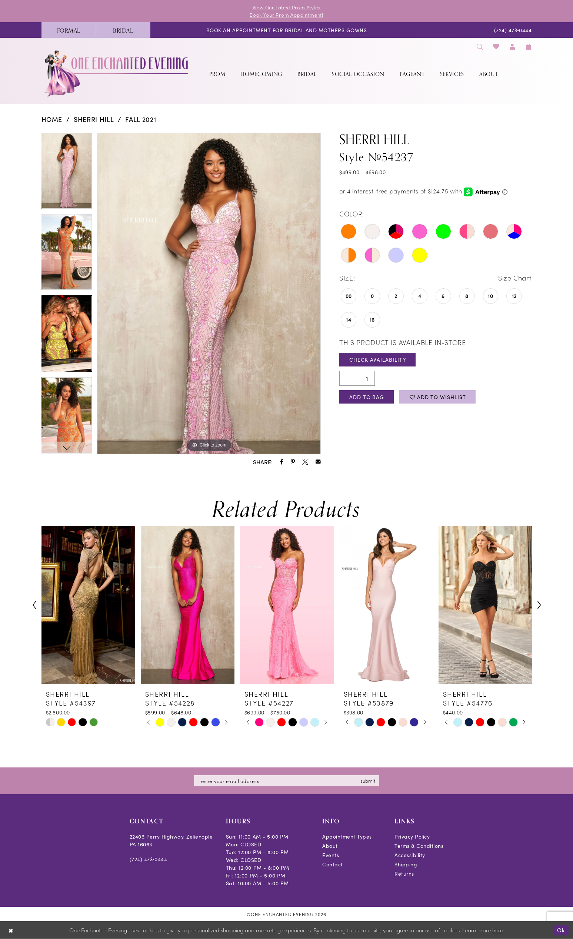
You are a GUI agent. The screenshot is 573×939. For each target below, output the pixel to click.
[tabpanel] (66, 173)
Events (330, 855)
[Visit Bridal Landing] (123, 30)
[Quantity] (357, 378)
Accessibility (409, 855)
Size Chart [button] (515, 277)
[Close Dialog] (10, 930)
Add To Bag (366, 397)
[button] (512, 46)
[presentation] (88, 605)
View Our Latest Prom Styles (287, 7)
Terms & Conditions (418, 845)
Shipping (405, 864)
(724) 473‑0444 (148, 859)
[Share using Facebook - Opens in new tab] (281, 462)
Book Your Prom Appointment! (286, 14)
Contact (332, 864)
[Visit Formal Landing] (68, 30)
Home (52, 119)
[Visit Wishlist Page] (496, 46)
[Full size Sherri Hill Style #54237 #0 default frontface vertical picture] (208, 293)
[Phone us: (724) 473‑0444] (513, 30)
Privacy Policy (412, 836)
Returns (404, 873)
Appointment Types (347, 836)
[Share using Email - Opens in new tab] (318, 461)
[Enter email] (286, 780)
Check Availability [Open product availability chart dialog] (377, 359)
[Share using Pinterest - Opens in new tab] (293, 462)
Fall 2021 (140, 119)
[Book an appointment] (286, 30)
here (497, 930)
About (330, 845)
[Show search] (480, 46)
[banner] (117, 73)
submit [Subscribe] (367, 780)
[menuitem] (68, 30)
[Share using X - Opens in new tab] (305, 462)
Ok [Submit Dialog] (561, 930)
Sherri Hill (94, 119)
